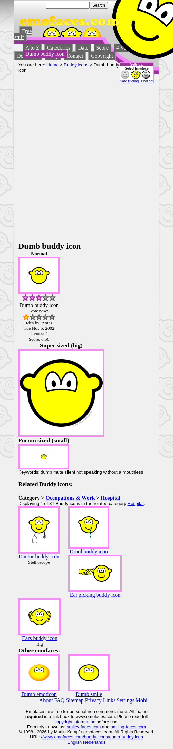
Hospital (110, 498)
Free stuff (23, 34)
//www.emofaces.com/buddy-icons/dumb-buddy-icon (92, 737)
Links (109, 700)
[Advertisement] (77, 160)
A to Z (32, 48)
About (46, 700)
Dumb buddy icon (45, 54)
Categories (58, 48)
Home (52, 65)
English (75, 742)
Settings (125, 700)
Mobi (142, 700)
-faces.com (90, 726)
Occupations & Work (70, 498)
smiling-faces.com (128, 726)
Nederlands (94, 742)
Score (102, 48)
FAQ (59, 700)
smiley (73, 726)
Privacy (93, 700)
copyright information (74, 721)
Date (83, 48)
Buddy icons (76, 65)
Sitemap (74, 700)
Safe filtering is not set (136, 81)
